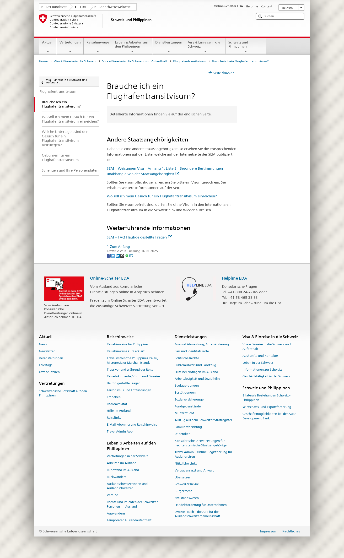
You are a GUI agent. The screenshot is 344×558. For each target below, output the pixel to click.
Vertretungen (70, 46)
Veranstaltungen (51, 358)
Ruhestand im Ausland (123, 470)
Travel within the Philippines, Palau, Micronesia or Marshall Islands (132, 360)
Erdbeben (114, 397)
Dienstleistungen (169, 46)
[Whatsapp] (127, 255)
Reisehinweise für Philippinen (128, 344)
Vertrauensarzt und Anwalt (194, 470)
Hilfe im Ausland (119, 411)
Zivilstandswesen (187, 498)
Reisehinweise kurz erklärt (126, 351)
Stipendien (182, 434)
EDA (83, 7)
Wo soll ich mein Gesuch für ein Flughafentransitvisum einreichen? (162, 196)
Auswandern (116, 513)
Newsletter (47, 351)
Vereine (112, 495)
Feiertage (46, 365)
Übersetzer (182, 477)
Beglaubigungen (187, 385)
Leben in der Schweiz (257, 362)
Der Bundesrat (56, 7)
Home (43, 61)
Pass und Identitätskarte (192, 351)
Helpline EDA (234, 278)
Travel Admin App (120, 431)
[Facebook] (109, 255)
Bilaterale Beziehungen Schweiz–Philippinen (266, 398)
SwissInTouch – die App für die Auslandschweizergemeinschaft (197, 514)
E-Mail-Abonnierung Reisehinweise (132, 424)
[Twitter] (113, 255)
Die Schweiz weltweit (114, 7)
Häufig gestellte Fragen (123, 383)
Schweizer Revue (187, 484)
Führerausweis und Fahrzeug (195, 365)
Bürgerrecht (183, 491)
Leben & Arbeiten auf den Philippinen (132, 46)
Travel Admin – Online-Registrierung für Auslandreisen (203, 454)
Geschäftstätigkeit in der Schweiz (266, 376)
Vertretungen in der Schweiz (127, 456)
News (43, 344)
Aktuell (47, 46)
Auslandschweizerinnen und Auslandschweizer (127, 486)
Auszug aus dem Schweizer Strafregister (203, 420)
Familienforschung (188, 427)
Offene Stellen (49, 372)
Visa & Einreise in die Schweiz (205, 46)
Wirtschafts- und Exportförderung (266, 407)
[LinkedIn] (118, 255)
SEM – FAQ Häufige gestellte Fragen (139, 237)
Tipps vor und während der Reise (130, 369)
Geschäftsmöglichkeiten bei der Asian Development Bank (269, 416)
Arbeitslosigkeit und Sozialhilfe (197, 379)
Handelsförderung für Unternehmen (201, 505)
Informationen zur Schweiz (262, 369)
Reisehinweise (98, 46)
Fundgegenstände (188, 406)
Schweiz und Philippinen (246, 46)
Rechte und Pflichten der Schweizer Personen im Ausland (132, 504)
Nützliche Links (186, 463)
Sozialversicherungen (190, 399)
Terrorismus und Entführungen (129, 390)
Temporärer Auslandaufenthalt (129, 520)
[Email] (131, 255)
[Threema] (122, 255)
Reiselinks (114, 418)
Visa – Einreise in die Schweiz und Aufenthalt (134, 61)
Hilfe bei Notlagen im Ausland (196, 372)
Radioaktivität (117, 404)
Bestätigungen (185, 392)
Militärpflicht (184, 413)
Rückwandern (117, 477)
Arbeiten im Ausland (121, 463)
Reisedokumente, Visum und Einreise (133, 376)
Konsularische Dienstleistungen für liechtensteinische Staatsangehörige (200, 443)
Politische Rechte (187, 358)
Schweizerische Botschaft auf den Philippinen (63, 393)
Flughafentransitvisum (189, 61)
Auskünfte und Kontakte (260, 356)
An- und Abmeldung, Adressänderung (202, 344)
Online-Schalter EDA (109, 278)
